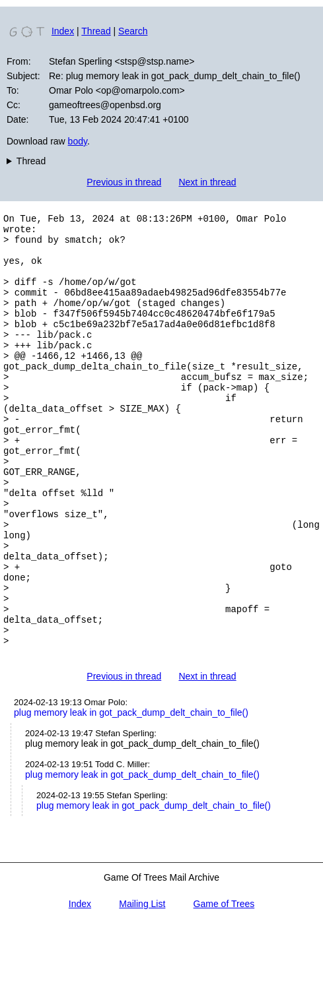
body (77, 141)
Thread (95, 31)
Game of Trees (224, 987)
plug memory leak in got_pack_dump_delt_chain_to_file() (131, 795)
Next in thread (207, 182)
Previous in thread (124, 182)
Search (132, 31)
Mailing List (142, 987)
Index (63, 31)
